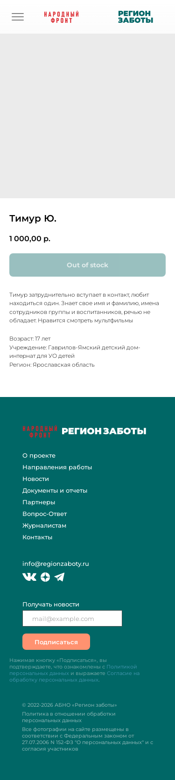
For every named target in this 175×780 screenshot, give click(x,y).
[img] (17, 16)
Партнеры (38, 502)
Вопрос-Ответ (44, 513)
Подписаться (56, 642)
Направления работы (57, 467)
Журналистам (44, 525)
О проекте (39, 455)
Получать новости (50, 604)
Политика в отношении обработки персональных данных (69, 717)
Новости (35, 478)
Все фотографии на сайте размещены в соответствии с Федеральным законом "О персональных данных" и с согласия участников (87, 739)
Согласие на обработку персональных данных (74, 676)
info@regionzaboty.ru (55, 563)
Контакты (37, 537)
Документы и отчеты (54, 490)
